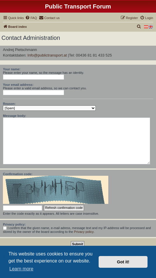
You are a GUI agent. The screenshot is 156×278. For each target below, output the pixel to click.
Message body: (14, 115)
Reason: (9, 103)
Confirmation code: (17, 174)
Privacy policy (84, 231)
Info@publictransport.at (47, 55)
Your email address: (18, 84)
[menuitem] (31, 17)
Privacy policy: (14, 224)
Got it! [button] (123, 262)
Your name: (11, 69)
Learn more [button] (21, 268)
